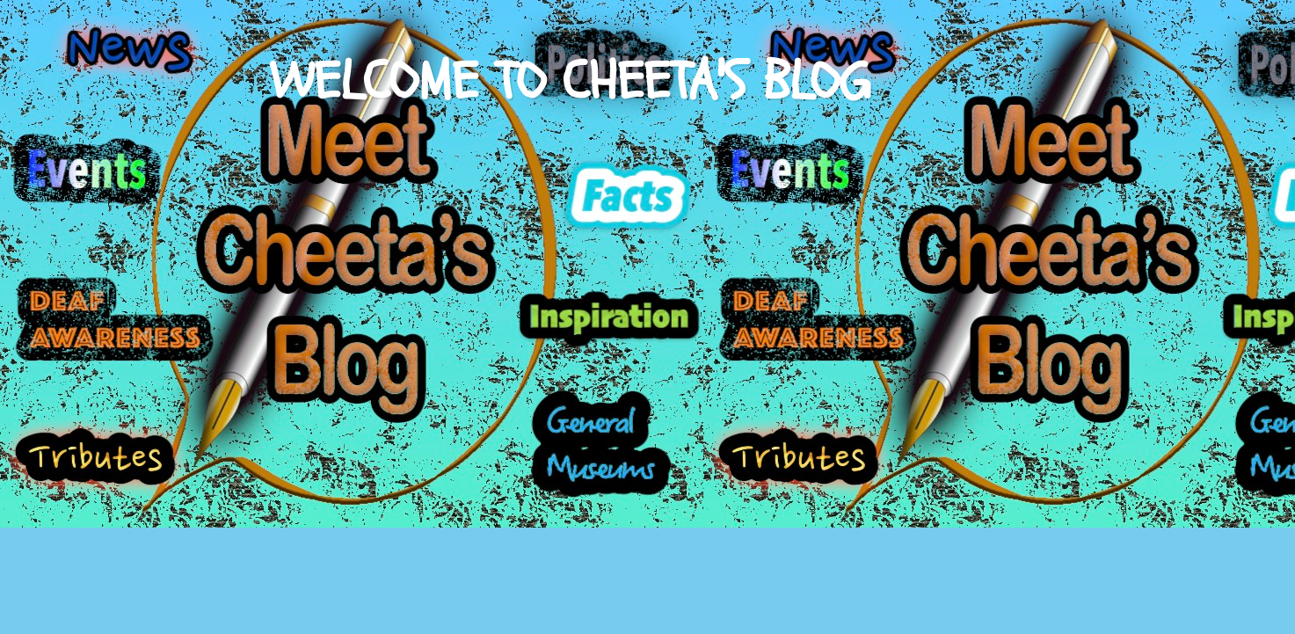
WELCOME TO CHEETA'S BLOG (570, 82)
